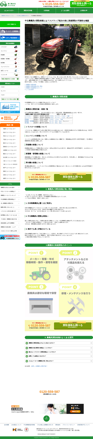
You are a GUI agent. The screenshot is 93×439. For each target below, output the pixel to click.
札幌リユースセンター (9, 128)
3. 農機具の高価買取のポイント (33, 88)
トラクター (28, 116)
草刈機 (27, 123)
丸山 (60, 121)
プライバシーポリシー (67, 425)
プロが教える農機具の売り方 (45, 425)
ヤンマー (57, 116)
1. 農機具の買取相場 (30, 84)
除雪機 (9, 62)
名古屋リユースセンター (10, 157)
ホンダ (51, 121)
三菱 (68, 116)
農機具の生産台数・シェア (8, 227)
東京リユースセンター (9, 143)
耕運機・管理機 (29, 121)
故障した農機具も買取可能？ (39, 366)
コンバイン (28, 117)
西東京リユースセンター (10, 146)
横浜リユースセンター (9, 153)
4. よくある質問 (29, 89)
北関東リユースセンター (10, 150)
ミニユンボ (9, 74)
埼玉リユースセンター (9, 136)
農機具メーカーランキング (8, 195)
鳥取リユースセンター (9, 171)
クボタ (51, 116)
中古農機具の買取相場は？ (8, 199)
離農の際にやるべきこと (7, 207)
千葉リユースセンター (9, 139)
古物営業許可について (81, 425)
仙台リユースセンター (9, 132)
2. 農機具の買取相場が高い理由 (33, 86)
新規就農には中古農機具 (7, 223)
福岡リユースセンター (9, 178)
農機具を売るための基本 (7, 187)
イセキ (63, 116)
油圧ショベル (9, 70)
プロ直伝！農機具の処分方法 (9, 219)
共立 (56, 121)
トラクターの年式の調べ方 (8, 211)
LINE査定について (17, 425)
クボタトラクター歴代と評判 (9, 231)
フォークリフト (9, 66)
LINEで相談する (11, 24)
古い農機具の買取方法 (7, 203)
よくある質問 (65, 10)
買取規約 (56, 425)
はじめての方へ (9, 10)
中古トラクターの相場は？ (8, 191)
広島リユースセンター (9, 174)
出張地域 (46, 10)
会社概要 (8, 425)
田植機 (27, 119)
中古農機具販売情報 (29, 425)
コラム (10, 184)
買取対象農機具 (10, 43)
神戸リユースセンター (9, 167)
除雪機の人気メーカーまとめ (9, 215)
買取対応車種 (28, 10)
